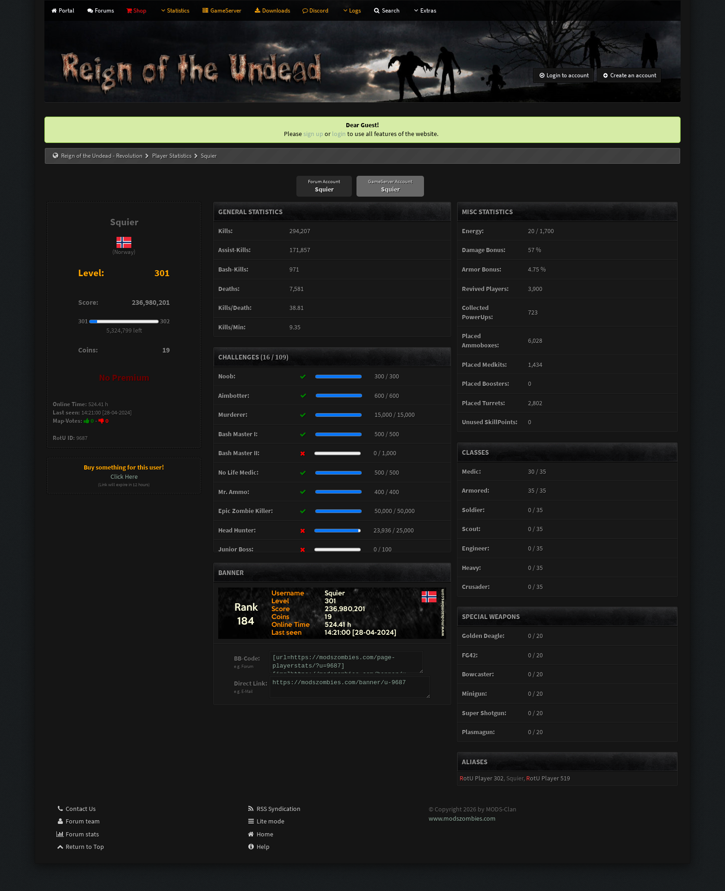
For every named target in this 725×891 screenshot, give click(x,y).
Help (258, 846)
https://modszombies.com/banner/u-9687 (350, 687)
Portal (62, 10)
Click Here (124, 476)
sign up (313, 134)
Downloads (272, 10)
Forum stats (77, 834)
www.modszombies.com (462, 818)
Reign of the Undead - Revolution (101, 156)
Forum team (78, 821)
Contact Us (76, 808)
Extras (424, 10)
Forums (100, 10)
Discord (315, 10)
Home (260, 834)
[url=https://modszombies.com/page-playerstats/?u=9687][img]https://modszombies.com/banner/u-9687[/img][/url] (346, 662)
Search (386, 10)
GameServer (221, 10)
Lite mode (265, 821)
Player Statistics (171, 156)
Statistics (174, 10)
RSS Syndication (274, 808)
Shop (136, 10)
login (339, 134)
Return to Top (80, 846)
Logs (351, 10)
